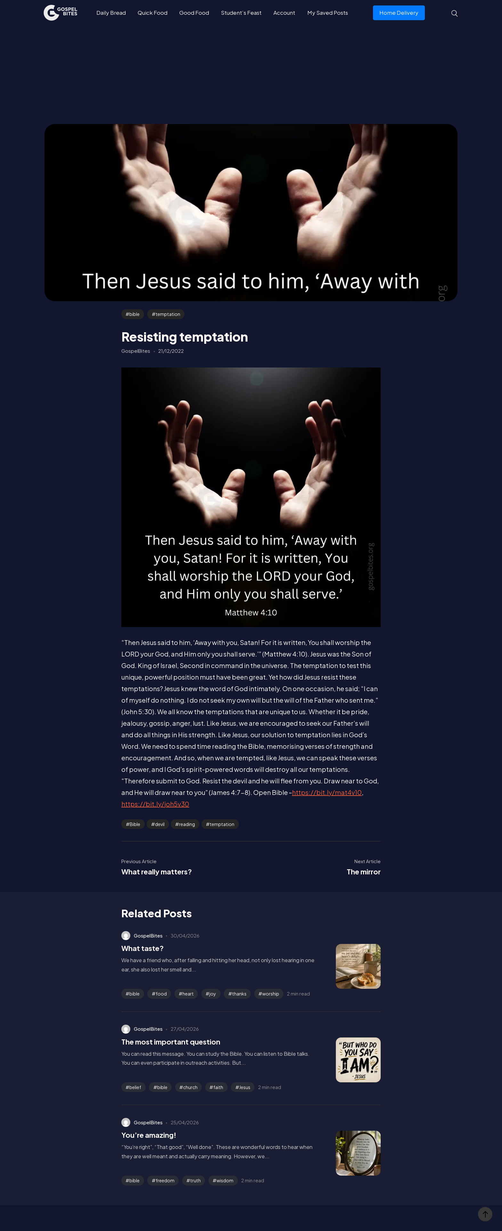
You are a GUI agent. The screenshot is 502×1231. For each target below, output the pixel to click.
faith (218, 1087)
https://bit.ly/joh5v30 (155, 804)
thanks (239, 993)
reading (187, 824)
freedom (165, 1180)
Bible (135, 824)
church (190, 1087)
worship (270, 993)
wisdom (224, 1180)
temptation (168, 314)
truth (195, 1180)
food (161, 993)
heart (188, 993)
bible (134, 314)
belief (135, 1087)
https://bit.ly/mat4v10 (327, 792)
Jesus (244, 1087)
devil (160, 824)
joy (212, 993)
